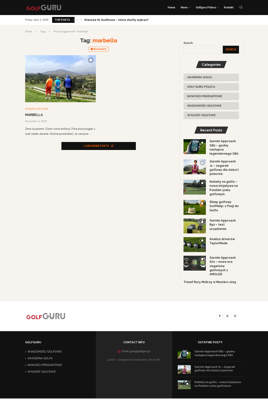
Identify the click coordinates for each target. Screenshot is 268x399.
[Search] (241, 7)
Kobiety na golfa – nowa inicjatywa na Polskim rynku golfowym (224, 188)
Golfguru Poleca (206, 7)
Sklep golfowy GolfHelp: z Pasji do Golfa (224, 206)
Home (171, 7)
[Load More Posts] (98, 146)
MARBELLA (34, 115)
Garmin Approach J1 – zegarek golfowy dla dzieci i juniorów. (224, 168)
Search (188, 43)
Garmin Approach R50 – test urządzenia (223, 225)
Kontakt (229, 7)
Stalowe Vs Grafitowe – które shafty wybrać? (116, 20)
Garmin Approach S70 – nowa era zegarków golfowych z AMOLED (223, 266)
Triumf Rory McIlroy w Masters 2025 (210, 282)
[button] (77, 20)
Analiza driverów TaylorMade (222, 241)
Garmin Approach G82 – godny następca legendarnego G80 (224, 147)
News (184, 7)
